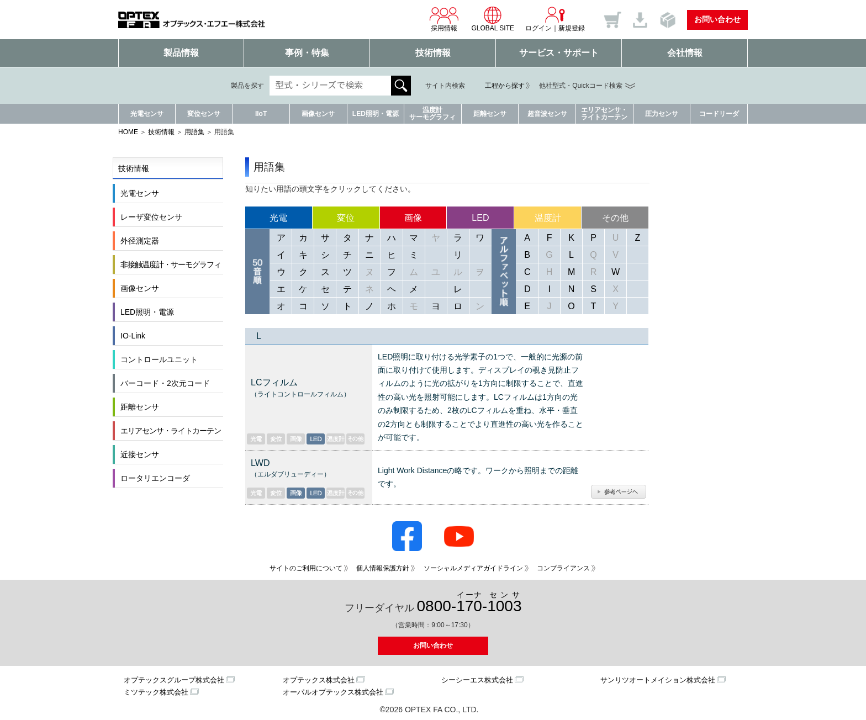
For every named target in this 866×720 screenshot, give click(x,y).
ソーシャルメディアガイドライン (473, 568)
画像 (413, 218)
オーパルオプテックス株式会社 (333, 692)
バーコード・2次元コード (165, 383)
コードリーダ (719, 114)
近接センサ (139, 454)
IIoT (261, 114)
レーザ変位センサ (151, 217)
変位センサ (203, 114)
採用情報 (444, 19)
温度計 (548, 218)
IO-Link (132, 335)
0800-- (469, 603)
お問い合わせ (717, 19)
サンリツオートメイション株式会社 (657, 680)
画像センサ (318, 114)
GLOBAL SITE (492, 19)
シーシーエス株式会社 (477, 680)
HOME (128, 132)
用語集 (194, 132)
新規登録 (571, 28)
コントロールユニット (159, 359)
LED (480, 218)
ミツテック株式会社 (156, 692)
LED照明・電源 (375, 114)
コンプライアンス (563, 568)
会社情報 (685, 52)
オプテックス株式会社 (319, 680)
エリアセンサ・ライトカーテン (604, 113)
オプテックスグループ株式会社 (174, 680)
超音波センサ (547, 114)
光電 (278, 218)
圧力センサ (661, 114)
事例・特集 (307, 52)
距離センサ (489, 114)
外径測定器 (139, 240)
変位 (346, 218)
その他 (615, 218)
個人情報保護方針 (382, 568)
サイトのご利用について (306, 568)
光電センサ (146, 114)
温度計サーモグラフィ (432, 113)
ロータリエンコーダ (155, 478)
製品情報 (181, 52)
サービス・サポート (559, 52)
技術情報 (433, 52)
